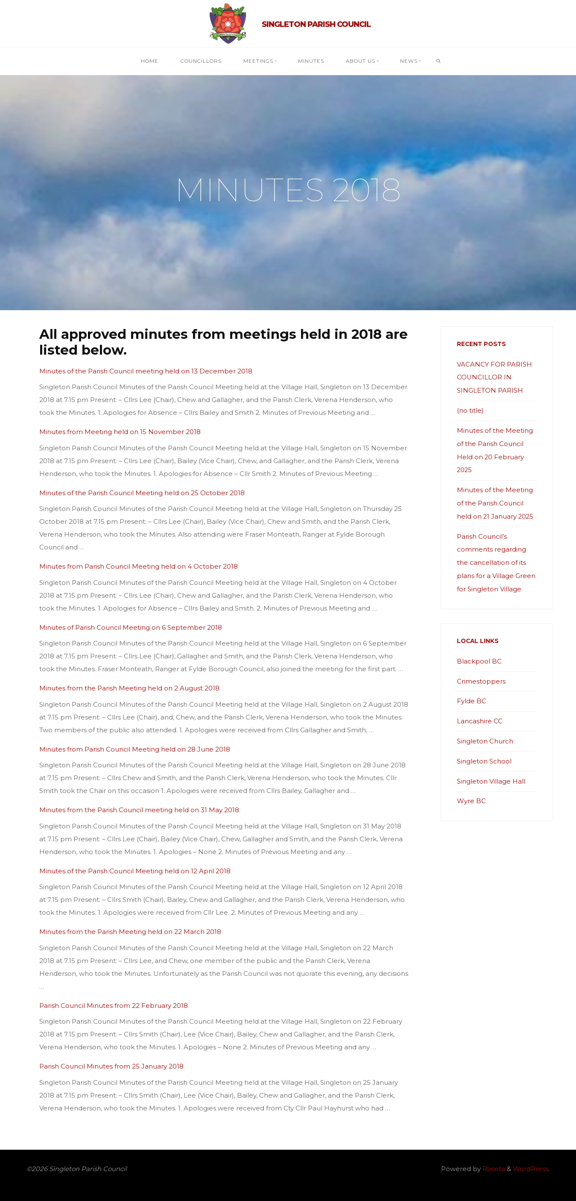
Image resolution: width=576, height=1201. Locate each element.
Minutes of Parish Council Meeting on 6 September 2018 (130, 627)
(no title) (470, 409)
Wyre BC (471, 793)
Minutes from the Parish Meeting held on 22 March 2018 (130, 932)
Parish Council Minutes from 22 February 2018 (113, 1005)
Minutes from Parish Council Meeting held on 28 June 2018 (134, 749)
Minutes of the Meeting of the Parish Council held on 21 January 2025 (496, 500)
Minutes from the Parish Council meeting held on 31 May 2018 (139, 810)
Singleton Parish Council (316, 24)
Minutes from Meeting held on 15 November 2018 (120, 432)
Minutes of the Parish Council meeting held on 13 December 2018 (145, 371)
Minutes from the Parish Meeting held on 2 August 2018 (129, 688)
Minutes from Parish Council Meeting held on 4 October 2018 (138, 566)
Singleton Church (485, 734)
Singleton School (484, 754)
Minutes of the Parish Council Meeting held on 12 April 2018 (135, 870)
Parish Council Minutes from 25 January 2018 (111, 1066)
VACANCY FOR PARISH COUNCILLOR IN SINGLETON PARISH (494, 377)
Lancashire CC (480, 715)
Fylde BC (471, 695)
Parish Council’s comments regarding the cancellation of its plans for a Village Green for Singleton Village (496, 558)
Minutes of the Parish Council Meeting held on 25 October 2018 (142, 492)
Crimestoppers (481, 675)
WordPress (530, 1169)
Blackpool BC (479, 656)
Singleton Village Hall (491, 773)
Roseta (493, 1169)
